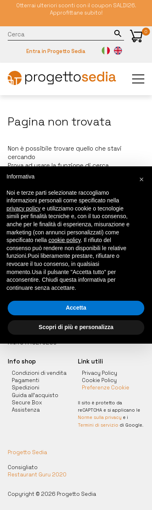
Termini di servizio (98, 425)
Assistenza (26, 409)
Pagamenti (25, 380)
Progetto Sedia (27, 452)
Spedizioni (25, 387)
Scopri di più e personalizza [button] (76, 327)
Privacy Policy (99, 373)
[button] (136, 36)
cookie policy (65, 240)
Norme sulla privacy (100, 417)
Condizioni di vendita (39, 373)
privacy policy (23, 208)
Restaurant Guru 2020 (37, 474)
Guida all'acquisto (35, 395)
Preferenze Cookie (105, 387)
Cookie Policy (99, 380)
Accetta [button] (76, 307)
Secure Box (27, 402)
